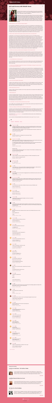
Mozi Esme (13, 190)
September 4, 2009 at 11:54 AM (16, 136)
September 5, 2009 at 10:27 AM (16, 174)
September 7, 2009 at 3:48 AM (16, 286)
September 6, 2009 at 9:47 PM (16, 270)
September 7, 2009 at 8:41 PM (16, 329)
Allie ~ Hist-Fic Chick (15, 177)
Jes (12, 289)
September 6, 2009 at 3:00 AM (16, 200)
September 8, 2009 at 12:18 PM (16, 347)
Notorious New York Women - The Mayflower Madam (18, 368)
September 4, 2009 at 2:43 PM (16, 163)
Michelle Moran (17, 121)
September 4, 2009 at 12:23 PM (16, 151)
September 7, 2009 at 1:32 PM (16, 293)
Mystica (13, 273)
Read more (41, 375)
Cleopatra (12, 121)
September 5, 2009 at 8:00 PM (16, 194)
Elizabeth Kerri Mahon (14, 2)
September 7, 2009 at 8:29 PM (16, 311)
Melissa (13, 343)
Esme (13, 265)
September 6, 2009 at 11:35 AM (16, 215)
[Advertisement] (26, 357)
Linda (13, 165)
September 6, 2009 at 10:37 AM (16, 206)
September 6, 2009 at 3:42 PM (16, 228)
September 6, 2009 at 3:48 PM (16, 241)
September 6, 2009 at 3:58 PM (16, 254)
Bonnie (13, 295)
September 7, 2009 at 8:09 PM (16, 305)
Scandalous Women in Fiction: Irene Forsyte (17, 378)
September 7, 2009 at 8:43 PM (16, 335)
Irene (13, 283)
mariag (13, 302)
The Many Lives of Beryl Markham (15, 388)
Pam (13, 183)
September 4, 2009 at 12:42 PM (16, 158)
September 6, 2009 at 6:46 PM (16, 262)
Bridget (13, 171)
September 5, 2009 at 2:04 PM (16, 181)
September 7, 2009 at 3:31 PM (16, 299)
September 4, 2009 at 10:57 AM (16, 131)
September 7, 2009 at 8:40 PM (16, 323)
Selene (21, 121)
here (21, 99)
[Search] (44, 2)
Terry (13, 209)
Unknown (13, 224)
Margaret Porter (14, 125)
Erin (12, 202)
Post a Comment (12, 349)
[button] (42, 6)
